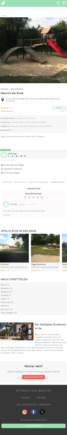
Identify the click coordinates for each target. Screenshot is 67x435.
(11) (15, 312)
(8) (11, 309)
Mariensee (5, 302)
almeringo (12, 153)
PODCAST (26, 390)
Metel (3, 305)
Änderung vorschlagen (14, 164)
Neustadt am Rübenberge (38, 182)
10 (9, 156)
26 (17, 156)
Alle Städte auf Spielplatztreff (33, 420)
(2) (12, 302)
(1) (8, 284)
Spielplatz (4, 89)
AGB (19, 404)
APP (18, 390)
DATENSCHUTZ (29, 404)
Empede (4, 295)
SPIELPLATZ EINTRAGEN (33, 377)
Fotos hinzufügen (12, 172)
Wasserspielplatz (17, 89)
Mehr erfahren (18, 352)
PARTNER (41, 397)
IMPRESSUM (44, 404)
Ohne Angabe (7, 312)
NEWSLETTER (44, 390)
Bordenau (5, 291)
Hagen (4, 298)
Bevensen (5, 288)
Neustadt (5, 309)
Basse (3, 284)
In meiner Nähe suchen (33, 426)
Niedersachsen (20, 182)
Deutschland (7, 182)
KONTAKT (26, 397)
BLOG (34, 390)
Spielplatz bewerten (13, 168)
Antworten (7, 215)
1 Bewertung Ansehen (7, 111)
